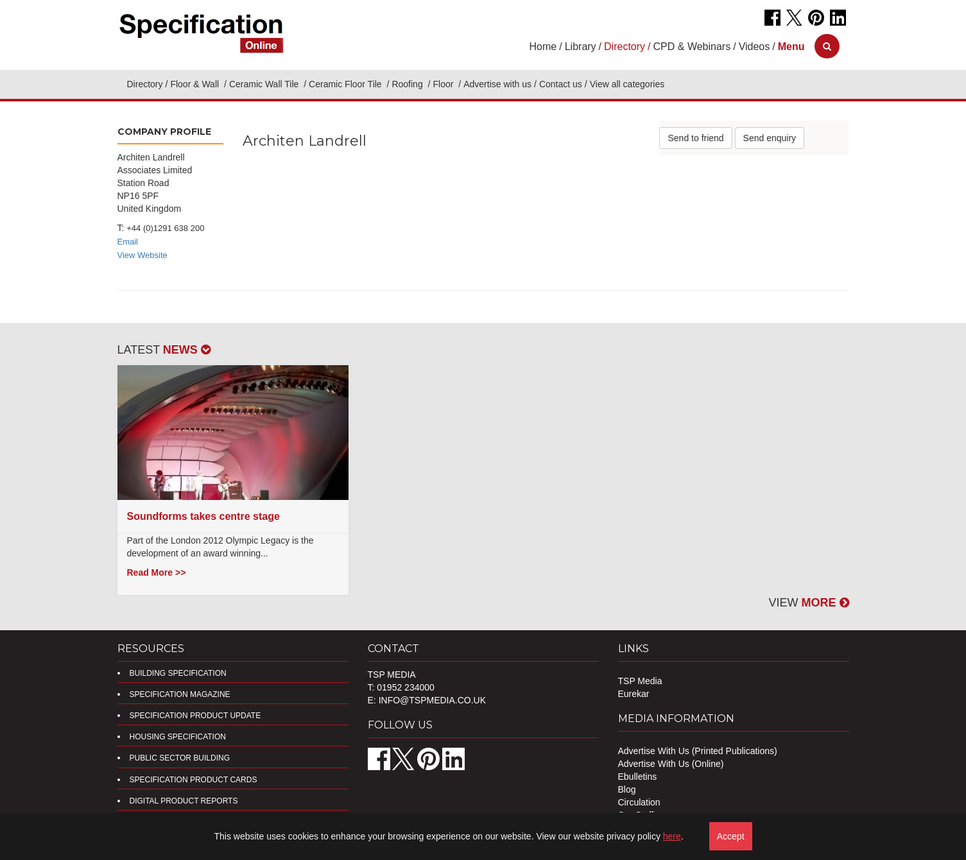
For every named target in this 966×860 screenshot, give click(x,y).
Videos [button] (754, 46)
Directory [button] (624, 46)
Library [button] (580, 46)
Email (128, 241)
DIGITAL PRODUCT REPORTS (184, 800)
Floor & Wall (195, 84)
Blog (627, 789)
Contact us (560, 84)
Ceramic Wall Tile (265, 84)
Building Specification (178, 673)
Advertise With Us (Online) (671, 764)
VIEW (808, 602)
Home (543, 46)
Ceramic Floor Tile (346, 84)
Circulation (639, 802)
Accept (731, 836)
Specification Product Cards (193, 779)
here (672, 836)
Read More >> (156, 572)
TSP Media (640, 681)
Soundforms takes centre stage (203, 516)
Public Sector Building (180, 757)
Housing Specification (178, 736)
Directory (145, 84)
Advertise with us (497, 84)
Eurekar (634, 694)
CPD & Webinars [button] (692, 46)
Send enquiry (770, 138)
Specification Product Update (195, 715)
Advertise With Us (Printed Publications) (697, 751)
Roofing (408, 84)
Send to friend (695, 138)
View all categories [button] (627, 84)
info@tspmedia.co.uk (432, 700)
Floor (444, 84)
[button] (791, 46)
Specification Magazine (180, 694)
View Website (142, 255)
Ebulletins (637, 776)
